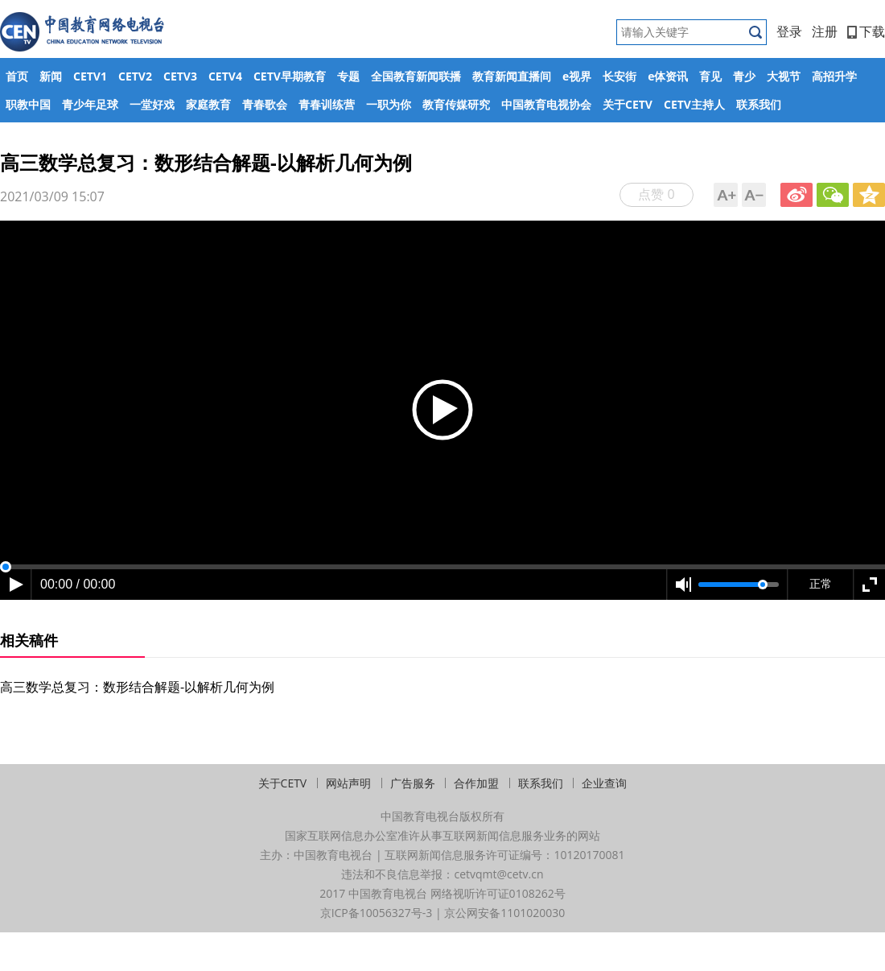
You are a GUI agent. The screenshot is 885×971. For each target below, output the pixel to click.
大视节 (784, 76)
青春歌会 (264, 104)
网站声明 (348, 783)
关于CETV (627, 104)
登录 (789, 31)
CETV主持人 (694, 104)
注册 (825, 31)
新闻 (50, 76)
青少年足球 (90, 104)
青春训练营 (326, 104)
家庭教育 (208, 104)
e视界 (576, 76)
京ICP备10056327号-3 (376, 912)
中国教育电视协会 (546, 104)
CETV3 (180, 76)
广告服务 (412, 783)
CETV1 (90, 76)
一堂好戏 (152, 104)
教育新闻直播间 (511, 76)
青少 (744, 76)
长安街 (619, 76)
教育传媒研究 (456, 104)
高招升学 (834, 76)
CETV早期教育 (289, 76)
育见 (710, 76)
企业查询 (604, 783)
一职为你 (388, 104)
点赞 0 (656, 194)
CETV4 (225, 76)
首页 (17, 76)
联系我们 (758, 104)
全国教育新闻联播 (416, 76)
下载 (866, 31)
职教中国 (28, 104)
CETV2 (135, 76)
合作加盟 (476, 783)
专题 (348, 76)
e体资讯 (668, 76)
